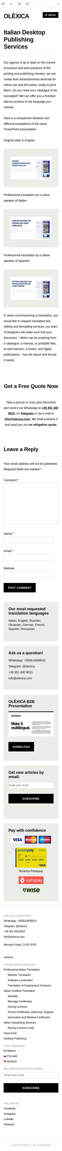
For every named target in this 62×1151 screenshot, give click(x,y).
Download (21, 746)
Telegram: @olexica (21, 666)
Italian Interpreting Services (20, 1022)
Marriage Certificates (20, 1001)
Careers (8, 957)
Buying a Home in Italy (21, 1028)
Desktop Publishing (15, 1038)
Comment (11, 480)
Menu (52, 15)
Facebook (9, 1108)
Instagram (9, 1113)
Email (8, 551)
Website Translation (19, 975)
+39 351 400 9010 (20, 672)
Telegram (27, 413)
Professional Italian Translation (22, 969)
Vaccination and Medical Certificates (29, 1017)
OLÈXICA (16, 16)
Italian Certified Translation (19, 990)
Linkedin (9, 1119)
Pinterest (9, 1124)
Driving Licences (17, 1006)
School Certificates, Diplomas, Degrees (31, 1012)
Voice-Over (10, 1033)
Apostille (13, 996)
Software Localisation (20, 980)
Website (9, 568)
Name (9, 533)
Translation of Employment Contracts (29, 985)
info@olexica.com (17, 419)
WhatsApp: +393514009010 (26, 660)
